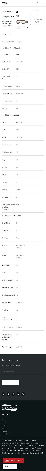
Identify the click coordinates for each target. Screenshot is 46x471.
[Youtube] (18, 394)
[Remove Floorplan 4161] (17, 12)
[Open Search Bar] (37, 3)
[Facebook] (8, 394)
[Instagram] (13, 394)
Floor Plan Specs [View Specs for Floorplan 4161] (20, 28)
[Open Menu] (43, 3)
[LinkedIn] (3, 394)
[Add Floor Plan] (37, 18)
